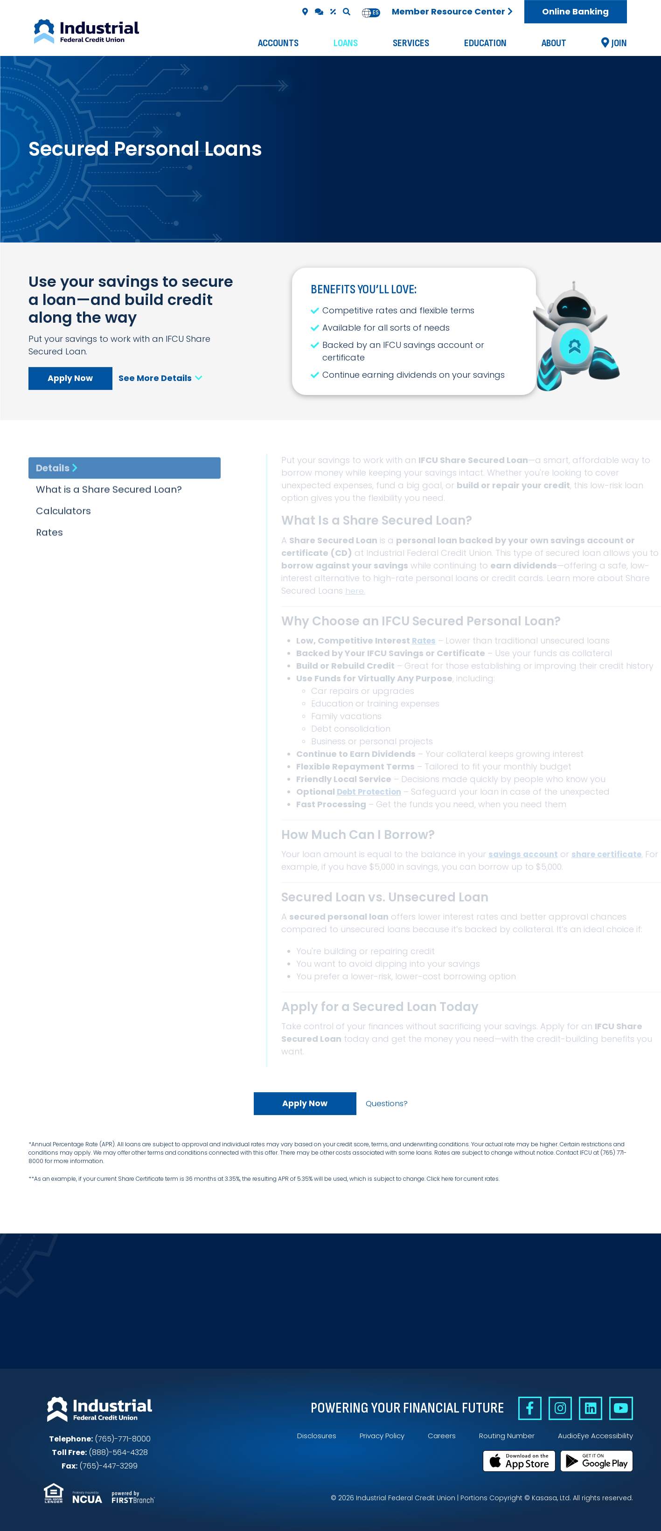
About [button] (554, 43)
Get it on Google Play (596, 1461)
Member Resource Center (448, 11)
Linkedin (587, 1410)
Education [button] (485, 43)
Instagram (555, 1410)
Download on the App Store (519, 1461)
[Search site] (346, 11)
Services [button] (411, 43)
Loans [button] (346, 43)
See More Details (164, 378)
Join (619, 43)
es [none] (376, 12)
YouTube (620, 1410)
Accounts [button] (278, 43)
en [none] (366, 12)
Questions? (386, 1103)
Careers (435, 1437)
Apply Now (70, 378)
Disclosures (305, 1437)
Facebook (522, 1410)
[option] (375, 12)
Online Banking (575, 11)
